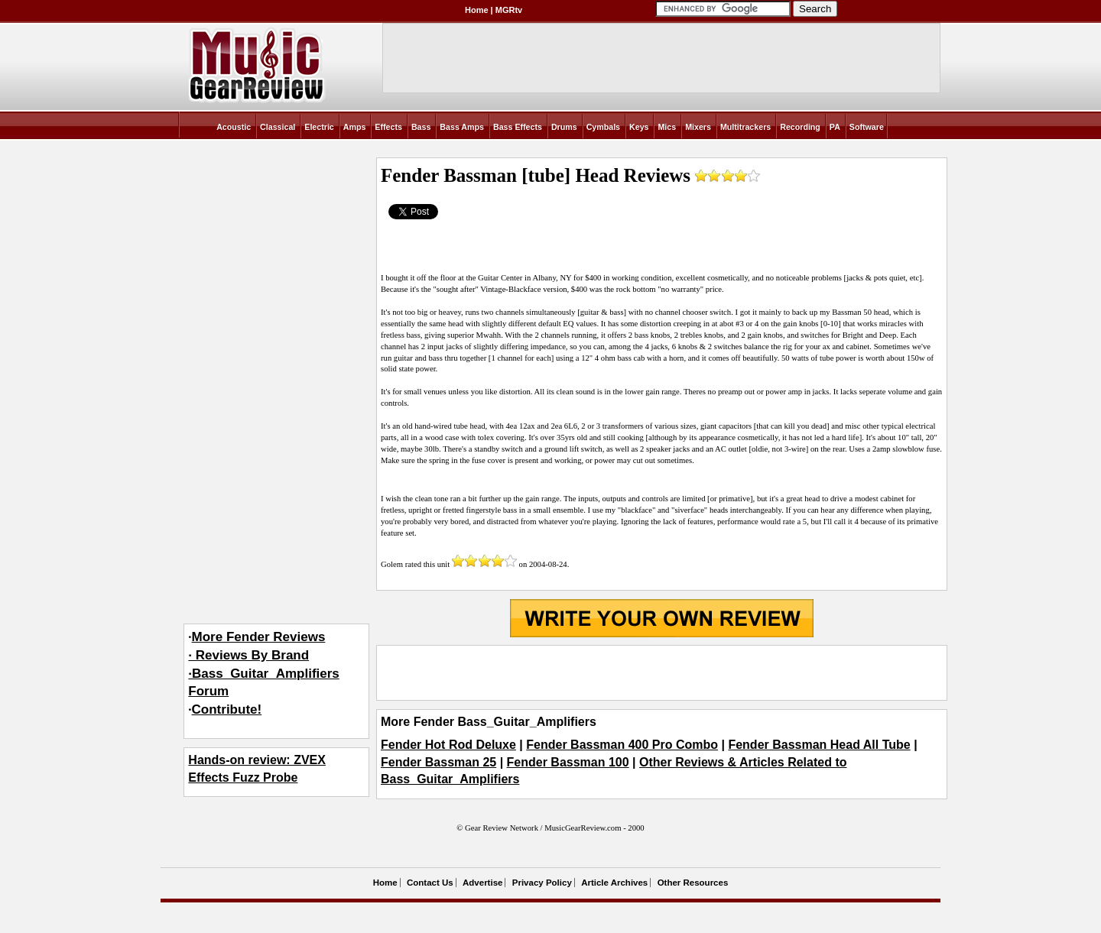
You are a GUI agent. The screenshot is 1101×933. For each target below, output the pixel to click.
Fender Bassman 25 (438, 762)
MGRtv (508, 10)
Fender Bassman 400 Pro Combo (622, 744)
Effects (388, 126)
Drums (564, 126)
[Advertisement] (661, 673)
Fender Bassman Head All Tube (819, 744)
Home (477, 10)
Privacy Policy (542, 882)
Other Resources (693, 882)
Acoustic (233, 126)
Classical (277, 126)
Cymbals (603, 126)
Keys (638, 126)
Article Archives (614, 882)
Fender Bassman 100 (568, 762)
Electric (319, 126)
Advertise (482, 882)
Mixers (698, 126)
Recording (800, 126)
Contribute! (227, 709)
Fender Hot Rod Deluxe (448, 744)
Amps (354, 126)
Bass (420, 126)
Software (866, 126)
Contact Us (430, 882)
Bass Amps (462, 126)
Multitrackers (745, 126)
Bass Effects (517, 126)
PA (835, 126)
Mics (667, 126)
